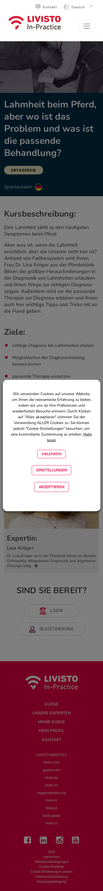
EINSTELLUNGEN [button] (51, 470)
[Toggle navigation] (86, 26)
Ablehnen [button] (52, 454)
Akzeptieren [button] (51, 487)
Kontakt (50, 7)
